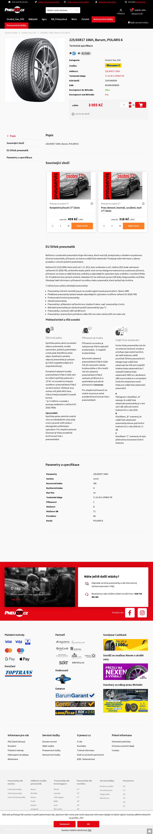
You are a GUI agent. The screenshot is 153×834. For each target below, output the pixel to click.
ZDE (89, 830)
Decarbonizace (106, 790)
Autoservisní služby (51, 754)
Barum (33, 789)
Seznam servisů (49, 741)
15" (78, 789)
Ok (88, 824)
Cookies (115, 750)
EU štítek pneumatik (17, 153)
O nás (79, 741)
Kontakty (81, 746)
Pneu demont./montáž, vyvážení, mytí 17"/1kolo (121, 209)
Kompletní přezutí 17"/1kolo (65, 207)
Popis (13, 136)
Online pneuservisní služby (76, 2)
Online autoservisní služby (49, 2)
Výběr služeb (48, 746)
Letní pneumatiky (15, 789)
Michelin (34, 793)
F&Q (112, 586)
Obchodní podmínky (121, 741)
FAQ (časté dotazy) (16, 741)
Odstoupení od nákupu (18, 754)
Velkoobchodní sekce (107, 2)
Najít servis (82, 226)
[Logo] (14, 10)
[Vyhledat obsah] (76, 10)
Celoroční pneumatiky (16, 797)
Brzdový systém (106, 786)
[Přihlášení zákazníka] (121, 10)
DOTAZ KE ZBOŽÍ (82, 113)
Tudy (15, 599)
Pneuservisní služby (51, 750)
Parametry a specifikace (19, 162)
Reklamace (13, 759)
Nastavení (65, 824)
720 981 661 (140, 2)
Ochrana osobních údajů (123, 746)
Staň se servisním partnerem (90, 754)
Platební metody (16, 750)
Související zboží (15, 145)
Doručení (12, 746)
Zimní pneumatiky (15, 793)
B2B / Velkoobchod (86, 759)
